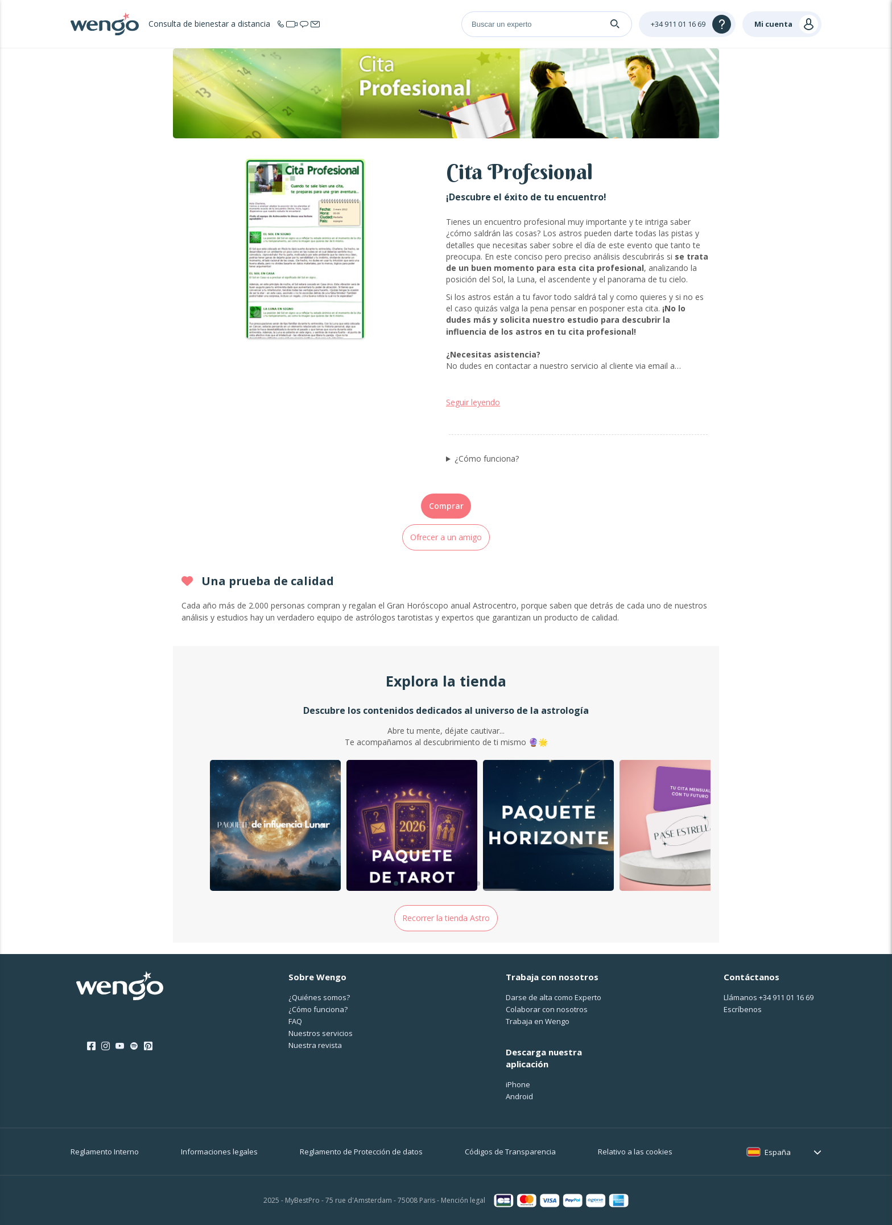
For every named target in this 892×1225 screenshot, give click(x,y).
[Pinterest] (148, 1046)
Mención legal (463, 1200)
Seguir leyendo (473, 402)
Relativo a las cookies (635, 1151)
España (778, 1152)
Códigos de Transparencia (510, 1151)
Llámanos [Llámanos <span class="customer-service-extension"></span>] (768, 997)
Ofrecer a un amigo (446, 537)
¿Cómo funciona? (487, 458)
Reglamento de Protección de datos (361, 1151)
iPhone (518, 1084)
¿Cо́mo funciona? (318, 1009)
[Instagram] (105, 1046)
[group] (275, 827)
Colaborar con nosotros (547, 1009)
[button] (396, 883)
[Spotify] (134, 1046)
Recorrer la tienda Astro (446, 917)
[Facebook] (91, 1046)
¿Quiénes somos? (319, 997)
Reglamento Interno (105, 1151)
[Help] (687, 24)
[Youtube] (119, 1046)
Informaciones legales (219, 1151)
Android (519, 1096)
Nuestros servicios (320, 1033)
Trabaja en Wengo (537, 1021)
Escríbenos (743, 1009)
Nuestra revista (315, 1045)
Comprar (446, 505)
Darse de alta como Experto (553, 997)
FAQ (295, 1021)
